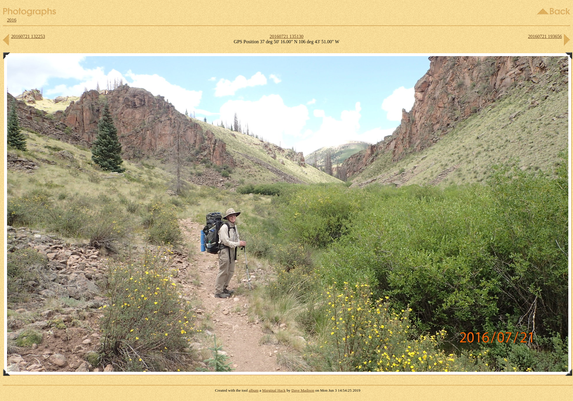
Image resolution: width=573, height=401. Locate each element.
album (253, 390)
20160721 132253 (28, 36)
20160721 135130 (286, 36)
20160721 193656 (545, 36)
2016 (11, 20)
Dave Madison (302, 390)
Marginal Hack (274, 390)
